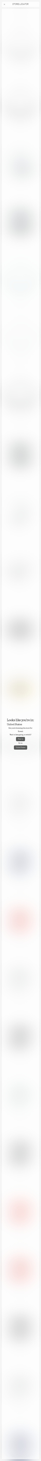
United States (20, 747)
